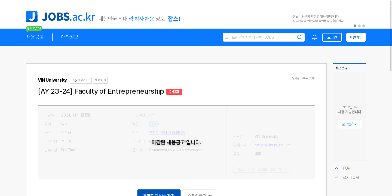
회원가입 (356, 37)
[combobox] (314, 37)
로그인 (332, 37)
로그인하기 (350, 124)
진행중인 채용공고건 (272, 169)
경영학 (153, 132)
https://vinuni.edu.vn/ (273, 124)
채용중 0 (100, 80)
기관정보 (244, 169)
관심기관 (80, 80)
